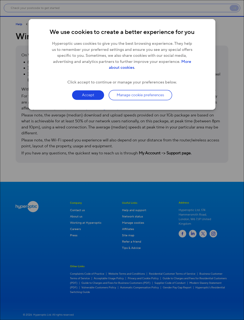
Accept (88, 95)
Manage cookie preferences (140, 95)
